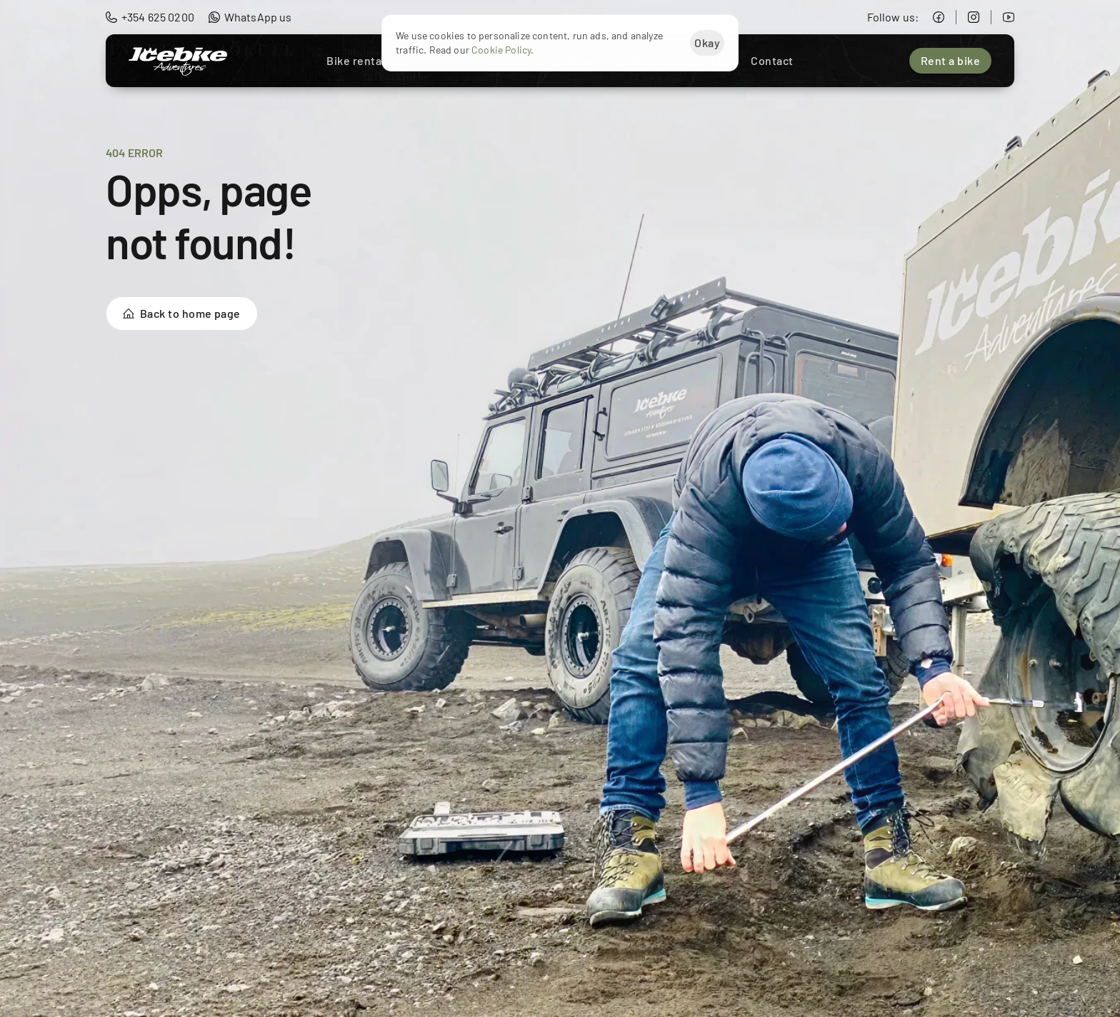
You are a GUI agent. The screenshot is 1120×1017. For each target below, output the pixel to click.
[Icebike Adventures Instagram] (973, 17)
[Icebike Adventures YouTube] (1008, 17)
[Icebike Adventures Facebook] (938, 17)
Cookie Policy (501, 50)
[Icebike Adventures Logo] (178, 61)
